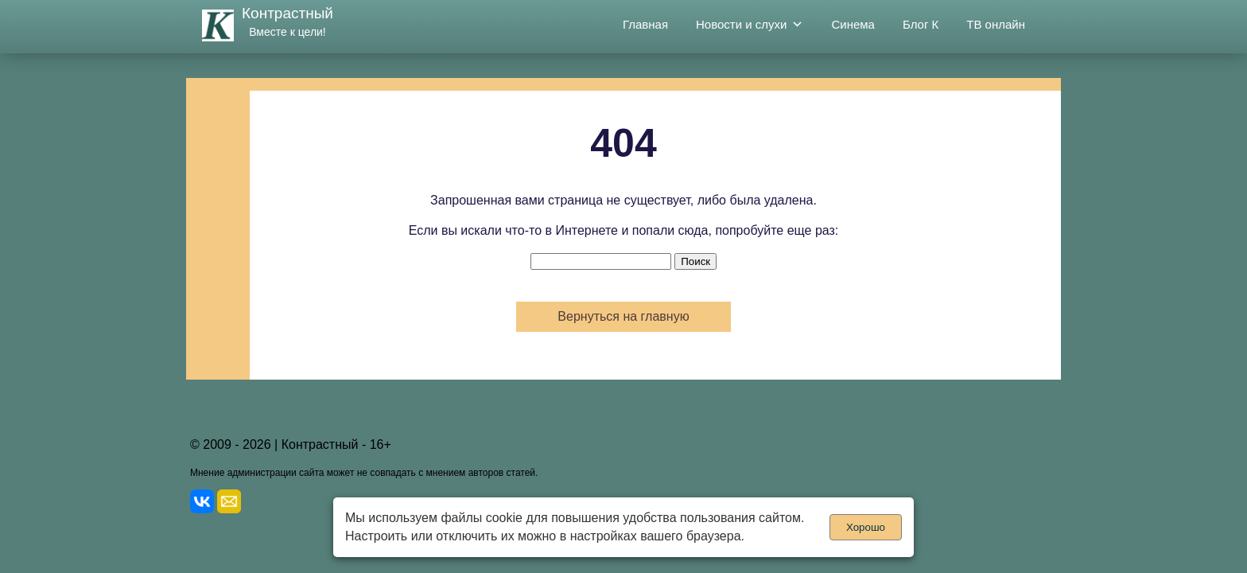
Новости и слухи (749, 25)
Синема (853, 24)
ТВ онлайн (995, 24)
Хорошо (865, 527)
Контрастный (287, 13)
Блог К (920, 24)
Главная (645, 24)
